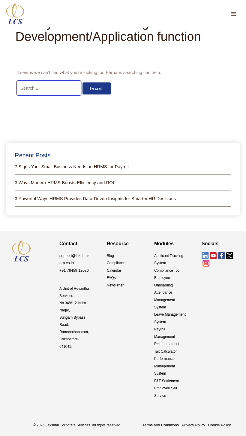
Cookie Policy (215, 422)
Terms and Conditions (159, 422)
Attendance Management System (164, 298)
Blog (110, 255)
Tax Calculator (165, 350)
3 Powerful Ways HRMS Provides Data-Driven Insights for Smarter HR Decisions (95, 198)
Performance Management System (164, 364)
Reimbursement (166, 342)
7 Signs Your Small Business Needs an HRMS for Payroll (71, 166)
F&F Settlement (166, 378)
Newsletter (115, 284)
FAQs (111, 277)
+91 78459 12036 (73, 270)
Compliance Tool (167, 270)
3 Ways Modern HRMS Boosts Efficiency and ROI (64, 182)
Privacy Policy (191, 422)
